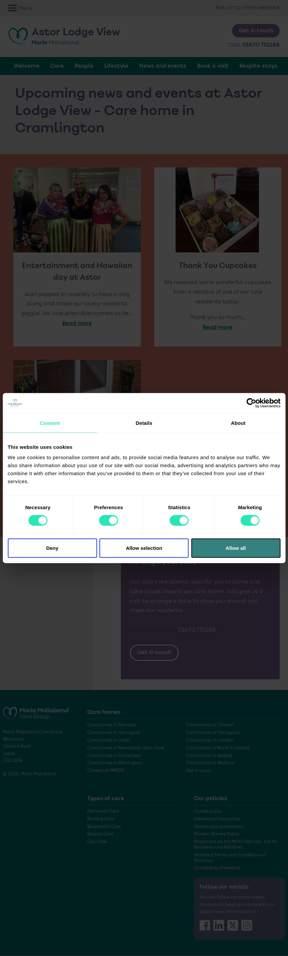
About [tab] (238, 422)
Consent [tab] (50, 422)
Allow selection (144, 548)
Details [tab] (144, 422)
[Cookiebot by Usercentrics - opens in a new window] (251, 403)
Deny (52, 548)
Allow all (236, 548)
